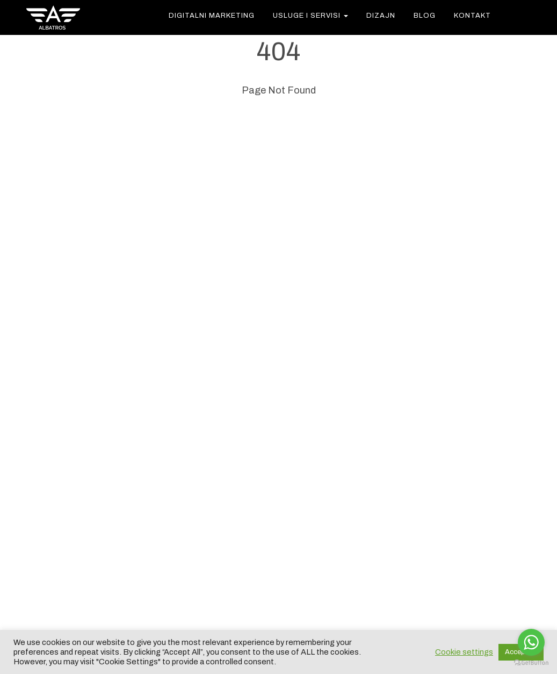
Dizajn (380, 15)
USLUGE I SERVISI (310, 15)
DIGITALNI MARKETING (212, 15)
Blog (425, 15)
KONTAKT (472, 15)
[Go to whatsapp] (531, 642)
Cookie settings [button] (464, 652)
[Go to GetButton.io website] (531, 662)
